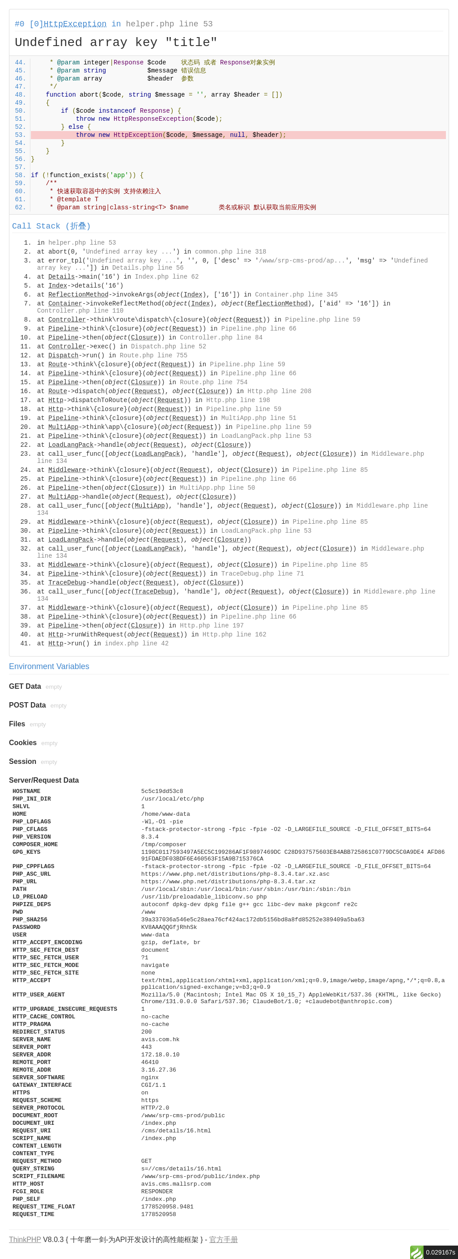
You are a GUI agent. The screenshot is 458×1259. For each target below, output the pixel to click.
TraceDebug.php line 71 (262, 573)
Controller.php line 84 (221, 337)
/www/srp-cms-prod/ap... (302, 260)
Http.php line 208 (280, 391)
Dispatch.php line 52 (168, 346)
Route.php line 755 (153, 355)
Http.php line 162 (235, 634)
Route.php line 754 (213, 382)
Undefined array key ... (129, 251)
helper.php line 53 (169, 24)
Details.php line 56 (148, 267)
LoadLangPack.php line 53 (266, 436)
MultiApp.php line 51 (259, 418)
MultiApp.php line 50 (217, 488)
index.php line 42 (137, 643)
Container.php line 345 (296, 294)
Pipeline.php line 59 (322, 319)
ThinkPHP (25, 1239)
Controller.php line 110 (80, 310)
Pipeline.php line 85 (330, 470)
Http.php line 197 (212, 625)
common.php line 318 (231, 251)
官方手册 (223, 1239)
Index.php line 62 (167, 276)
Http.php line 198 (238, 400)
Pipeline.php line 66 (259, 328)
